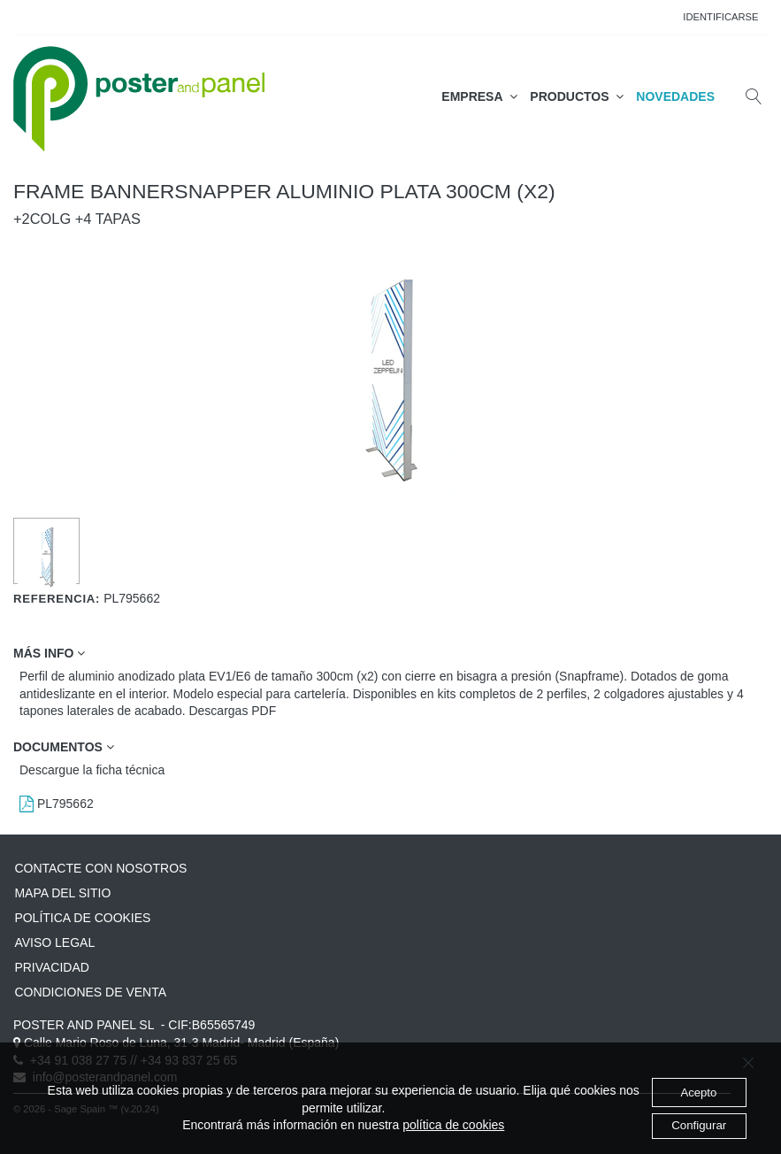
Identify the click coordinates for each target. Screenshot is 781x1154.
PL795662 (56, 803)
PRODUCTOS (577, 96)
